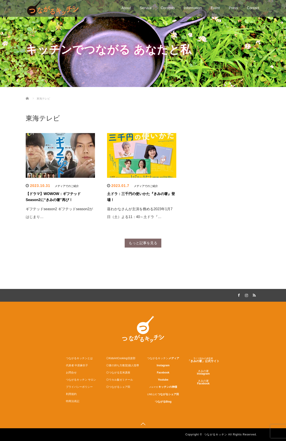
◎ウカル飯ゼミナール (119, 379)
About (126, 8)
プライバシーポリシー (79, 386)
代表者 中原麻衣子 (77, 365)
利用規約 (71, 394)
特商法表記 (72, 401)
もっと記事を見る (143, 243)
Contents (168, 8)
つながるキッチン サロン (81, 379)
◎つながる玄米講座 (118, 372)
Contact (253, 8)
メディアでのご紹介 (67, 186)
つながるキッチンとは (79, 358)
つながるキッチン (215, 434)
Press (233, 8)
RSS (253, 294)
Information (193, 8)
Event (215, 8)
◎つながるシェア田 (118, 386)
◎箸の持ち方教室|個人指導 (122, 365)
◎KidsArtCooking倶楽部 (120, 358)
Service (146, 8)
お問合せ (71, 372)
